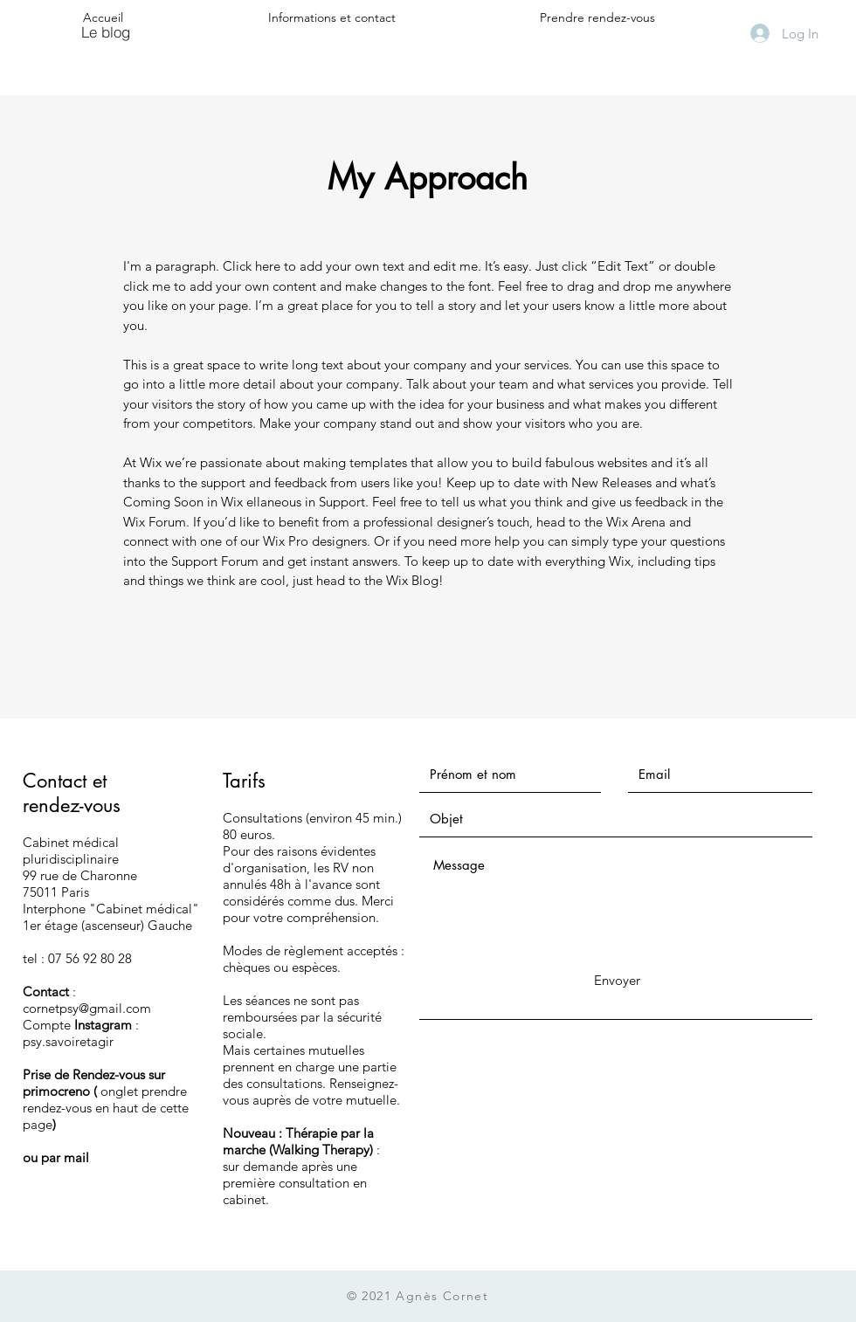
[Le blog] (106, 31)
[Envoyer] (617, 980)
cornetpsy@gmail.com (87, 1008)
